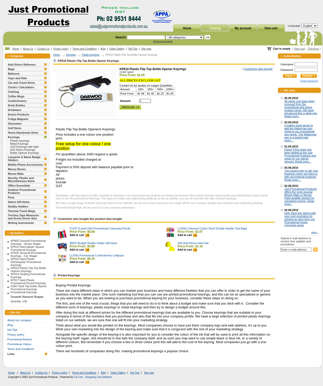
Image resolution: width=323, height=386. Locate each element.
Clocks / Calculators (21, 87)
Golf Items (14, 128)
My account (243, 28)
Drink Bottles (16, 105)
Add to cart (79, 234)
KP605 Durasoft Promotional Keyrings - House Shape (28, 242)
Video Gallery (117, 48)
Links (11, 353)
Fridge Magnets (18, 119)
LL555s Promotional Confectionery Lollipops (96, 255)
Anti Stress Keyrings (22, 149)
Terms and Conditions (85, 48)
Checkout (313, 48)
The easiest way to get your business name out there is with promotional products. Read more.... (301, 175)
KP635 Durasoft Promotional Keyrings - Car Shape (28, 254)
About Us (28, 48)
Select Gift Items (18, 201)
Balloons (13, 73)
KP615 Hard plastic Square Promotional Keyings (27, 248)
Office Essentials (19, 185)
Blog (103, 48)
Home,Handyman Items (23, 132)
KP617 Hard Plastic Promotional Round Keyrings (28, 282)
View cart (270, 28)
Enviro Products (18, 114)
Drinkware (14, 109)
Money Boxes (17, 169)
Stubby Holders (18, 206)
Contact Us (43, 48)
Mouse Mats (16, 173)
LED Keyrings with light (24, 146)
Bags (11, 69)
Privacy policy (60, 48)
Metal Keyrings (19, 143)
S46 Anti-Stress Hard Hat (192, 243)
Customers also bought (258, 68)
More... (314, 232)
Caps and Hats (17, 78)
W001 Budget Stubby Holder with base (93, 243)
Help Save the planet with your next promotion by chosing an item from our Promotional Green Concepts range (300, 219)
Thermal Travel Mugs (21, 211)
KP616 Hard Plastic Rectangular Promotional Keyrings (26, 261)
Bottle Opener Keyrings (24, 152)
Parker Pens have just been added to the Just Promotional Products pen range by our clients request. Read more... (300, 155)
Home (187, 28)
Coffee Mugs (16, 96)
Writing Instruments (21, 222)
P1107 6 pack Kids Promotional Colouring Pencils (99, 228)
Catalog (215, 28)
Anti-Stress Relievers (22, 64)
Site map (146, 48)
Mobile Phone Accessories (25, 164)
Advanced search (162, 41)
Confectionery (17, 100)
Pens (11, 197)
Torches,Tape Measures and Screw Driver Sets (23, 217)
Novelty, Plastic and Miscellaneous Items (21, 179)
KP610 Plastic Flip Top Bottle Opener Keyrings (28, 269)
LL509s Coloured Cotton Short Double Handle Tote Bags (212, 228)
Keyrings (14, 137)
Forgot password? (309, 81)
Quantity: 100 (19, 301)
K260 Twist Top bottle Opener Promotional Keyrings (29, 288)
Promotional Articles (19, 339)
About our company (19, 320)
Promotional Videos (19, 344)
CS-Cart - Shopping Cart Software (93, 377)
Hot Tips (133, 48)
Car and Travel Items (21, 82)
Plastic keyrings (19, 140)
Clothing (13, 91)
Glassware (15, 123)
